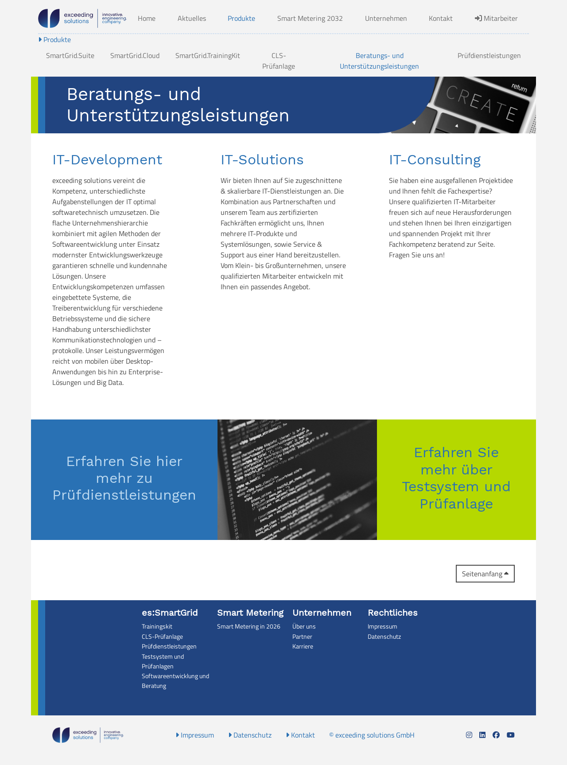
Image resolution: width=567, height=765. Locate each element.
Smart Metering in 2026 (248, 626)
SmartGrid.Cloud (134, 55)
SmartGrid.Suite (70, 55)
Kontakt (441, 18)
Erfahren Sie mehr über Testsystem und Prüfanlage (456, 478)
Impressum (382, 626)
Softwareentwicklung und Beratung (175, 681)
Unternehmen (386, 18)
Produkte (241, 18)
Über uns (304, 626)
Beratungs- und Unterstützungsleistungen (379, 60)
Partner (302, 636)
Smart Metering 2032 (310, 18)
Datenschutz (384, 636)
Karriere (302, 646)
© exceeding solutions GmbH (372, 735)
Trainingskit (157, 626)
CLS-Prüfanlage (278, 60)
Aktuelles (192, 18)
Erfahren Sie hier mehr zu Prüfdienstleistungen (124, 478)
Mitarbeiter (496, 18)
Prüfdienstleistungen (489, 55)
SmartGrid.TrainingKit (207, 55)
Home (146, 18)
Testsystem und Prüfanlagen (163, 661)
